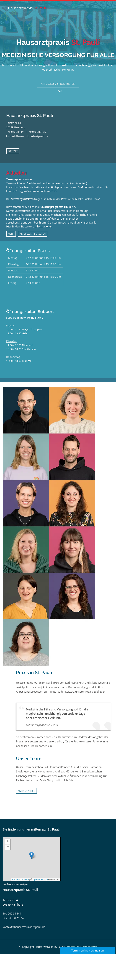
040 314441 (18, 131)
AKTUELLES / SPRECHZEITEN (58, 83)
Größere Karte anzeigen (15, 884)
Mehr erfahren (26, 790)
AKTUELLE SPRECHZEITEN (33, 233)
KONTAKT (13, 151)
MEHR (11, 233)
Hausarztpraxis (27, 8)
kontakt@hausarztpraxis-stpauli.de (27, 136)
